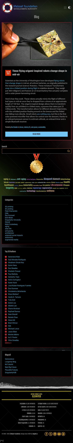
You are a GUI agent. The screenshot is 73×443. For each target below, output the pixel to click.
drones (21, 127)
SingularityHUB (10, 373)
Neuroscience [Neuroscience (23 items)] (20, 188)
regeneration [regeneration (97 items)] (47, 188)
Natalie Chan (13, 317)
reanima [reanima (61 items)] (29, 188)
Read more (36, 134)
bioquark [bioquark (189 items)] (48, 179)
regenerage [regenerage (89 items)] (37, 188)
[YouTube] (59, 434)
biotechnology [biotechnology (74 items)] (65, 179)
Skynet (7, 222)
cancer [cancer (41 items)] (22, 182)
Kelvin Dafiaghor (14, 280)
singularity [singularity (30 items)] (61, 188)
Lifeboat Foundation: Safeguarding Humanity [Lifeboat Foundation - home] (31, 7)
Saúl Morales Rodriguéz (17, 260)
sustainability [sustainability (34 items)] (23, 191)
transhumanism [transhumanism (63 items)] (41, 191)
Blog (36, 17)
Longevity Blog (10, 362)
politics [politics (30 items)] (24, 188)
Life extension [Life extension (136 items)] (57, 185)
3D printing (9, 207)
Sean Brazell (12, 314)
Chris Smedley (13, 340)
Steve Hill (11, 320)
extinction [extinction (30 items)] (48, 182)
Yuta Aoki (11, 300)
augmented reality (11, 240)
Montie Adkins (13, 335)
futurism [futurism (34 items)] (58, 182)
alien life (8, 229)
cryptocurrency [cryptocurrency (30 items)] (28, 182)
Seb (9, 326)
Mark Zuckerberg (11, 224)
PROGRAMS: (41, 420)
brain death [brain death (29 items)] (17, 182)
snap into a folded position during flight (21, 88)
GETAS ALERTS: (42, 407)
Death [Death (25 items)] (36, 182)
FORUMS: (31, 426)
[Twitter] (50, 434)
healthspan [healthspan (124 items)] (9, 185)
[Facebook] (46, 434)
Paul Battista (13, 274)
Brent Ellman (13, 323)
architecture (9, 233)
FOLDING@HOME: (23, 420)
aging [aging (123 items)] (6, 179)
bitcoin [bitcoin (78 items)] (6, 182)
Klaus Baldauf (13, 294)
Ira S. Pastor (12, 337)
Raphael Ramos (14, 311)
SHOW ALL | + (8, 343)
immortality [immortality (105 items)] (28, 185)
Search (68, 151)
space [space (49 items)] (66, 188)
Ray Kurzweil (10, 215)
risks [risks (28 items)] (58, 188)
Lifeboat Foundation (15, 434)
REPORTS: (40, 416)
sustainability (42, 127)
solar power (34, 127)
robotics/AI (27, 127)
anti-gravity (9, 231)
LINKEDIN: (23, 407)
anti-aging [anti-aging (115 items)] (21, 179)
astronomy (9, 237)
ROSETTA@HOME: (23, 423)
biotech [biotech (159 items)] (56, 179)
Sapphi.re (35, 434)
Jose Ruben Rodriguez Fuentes (19, 286)
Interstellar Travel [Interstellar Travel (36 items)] (37, 185)
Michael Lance (13, 329)
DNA (6, 213)
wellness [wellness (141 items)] (50, 191)
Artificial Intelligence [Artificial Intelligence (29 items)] (31, 179)
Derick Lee (12, 303)
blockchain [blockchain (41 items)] (12, 182)
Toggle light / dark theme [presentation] (69, 7)
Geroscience (9, 359)
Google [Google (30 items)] (61, 182)
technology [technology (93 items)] (31, 191)
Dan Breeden (14, 127)
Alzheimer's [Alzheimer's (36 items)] (14, 179)
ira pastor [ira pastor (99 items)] (46, 185)
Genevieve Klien (14, 257)
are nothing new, (44, 114)
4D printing (9, 209)
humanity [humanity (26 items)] (16, 185)
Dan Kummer (13, 288)
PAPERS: (40, 423)
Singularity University (13, 220)
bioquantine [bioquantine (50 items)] (39, 179)
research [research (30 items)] (54, 188)
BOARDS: (40, 413)
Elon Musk (9, 218)
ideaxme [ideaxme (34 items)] (21, 185)
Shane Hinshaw (14, 309)
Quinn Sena (12, 265)
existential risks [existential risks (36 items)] (42, 182)
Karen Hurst (12, 283)
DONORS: (29, 413)
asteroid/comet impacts (14, 235)
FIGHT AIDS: (25, 416)
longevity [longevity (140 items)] (10, 188)
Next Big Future (10, 367)
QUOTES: (40, 426)
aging (7, 226)
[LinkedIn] (55, 434)
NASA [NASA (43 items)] (15, 188)
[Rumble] (63, 434)
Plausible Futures (11, 370)
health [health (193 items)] (67, 182)
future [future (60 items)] (53, 182)
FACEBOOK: (23, 403)
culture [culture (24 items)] (33, 182)
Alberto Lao (12, 306)
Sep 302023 (8, 73)
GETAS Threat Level (36, 396)
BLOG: (39, 410)
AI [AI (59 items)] (9, 179)
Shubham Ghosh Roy (16, 263)
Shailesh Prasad (14, 271)
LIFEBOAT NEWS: (42, 403)
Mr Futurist (9, 364)
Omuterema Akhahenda (17, 291)
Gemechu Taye (13, 277)
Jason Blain (12, 332)
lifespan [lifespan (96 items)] (66, 185)
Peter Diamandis (11, 211)
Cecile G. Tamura (14, 297)
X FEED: (24, 410)
